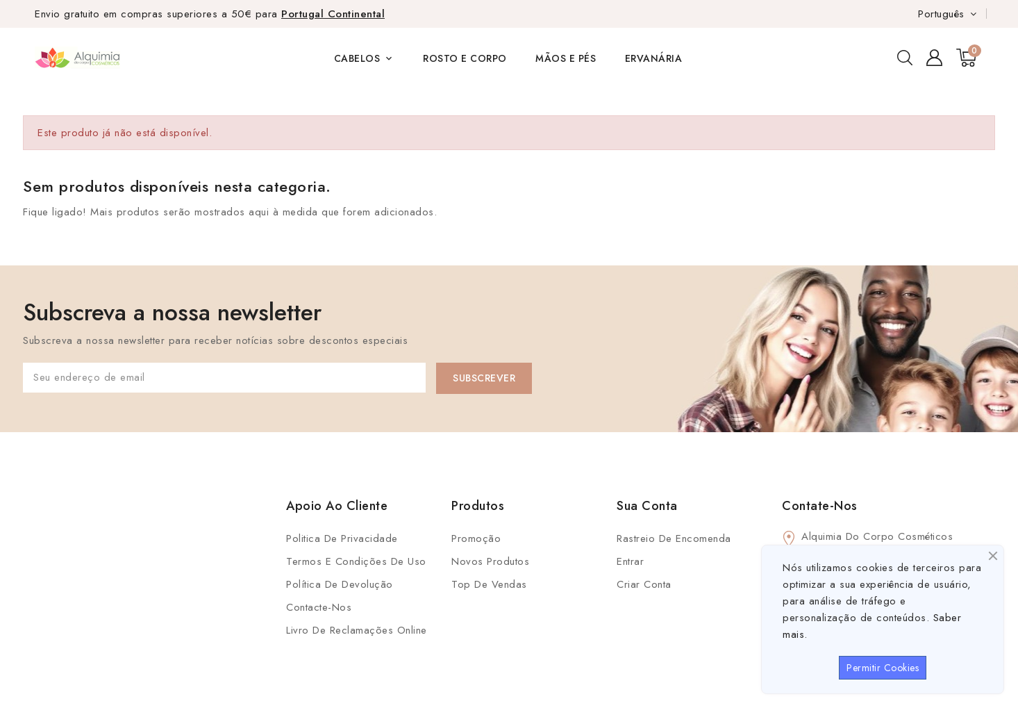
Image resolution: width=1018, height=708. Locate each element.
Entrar (630, 561)
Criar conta (644, 584)
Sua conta (647, 506)
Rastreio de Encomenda (674, 538)
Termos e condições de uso (356, 561)
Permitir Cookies (882, 668)
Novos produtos (490, 561)
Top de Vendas (489, 584)
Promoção (476, 538)
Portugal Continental (333, 14)
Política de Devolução (339, 584)
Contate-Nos (820, 506)
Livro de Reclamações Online (356, 630)
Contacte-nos (318, 607)
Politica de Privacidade (342, 538)
